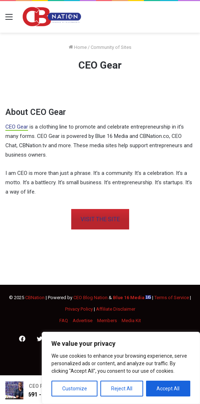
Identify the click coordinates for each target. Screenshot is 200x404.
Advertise (82, 320)
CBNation (35, 297)
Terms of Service (171, 297)
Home (78, 47)
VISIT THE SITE (100, 219)
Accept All (167, 388)
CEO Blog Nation (90, 297)
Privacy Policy (79, 309)
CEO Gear (16, 127)
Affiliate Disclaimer (115, 309)
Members (107, 320)
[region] (121, 368)
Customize (74, 388)
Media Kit (131, 320)
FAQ (63, 320)
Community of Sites (111, 47)
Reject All (121, 388)
